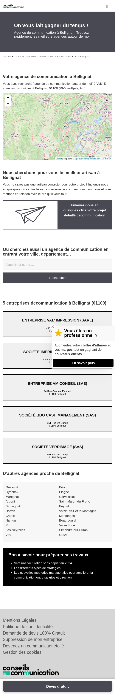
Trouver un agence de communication (33, 56)
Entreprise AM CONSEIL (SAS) (57, 383)
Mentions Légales (19, 620)
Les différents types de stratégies (37, 568)
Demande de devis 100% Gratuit (34, 633)
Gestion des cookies (22, 652)
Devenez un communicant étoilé (33, 646)
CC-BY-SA (106, 159)
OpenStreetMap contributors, (88, 159)
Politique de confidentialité (28, 626)
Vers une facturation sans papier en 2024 (43, 563)
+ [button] (8, 98)
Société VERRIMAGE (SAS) (57, 447)
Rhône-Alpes (64, 56)
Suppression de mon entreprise (33, 639)
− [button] (8, 104)
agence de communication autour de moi (63, 83)
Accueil (7, 56)
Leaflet (59, 159)
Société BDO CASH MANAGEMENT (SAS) (57, 415)
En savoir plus (83, 363)
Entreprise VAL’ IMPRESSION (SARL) (57, 320)
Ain (75, 56)
